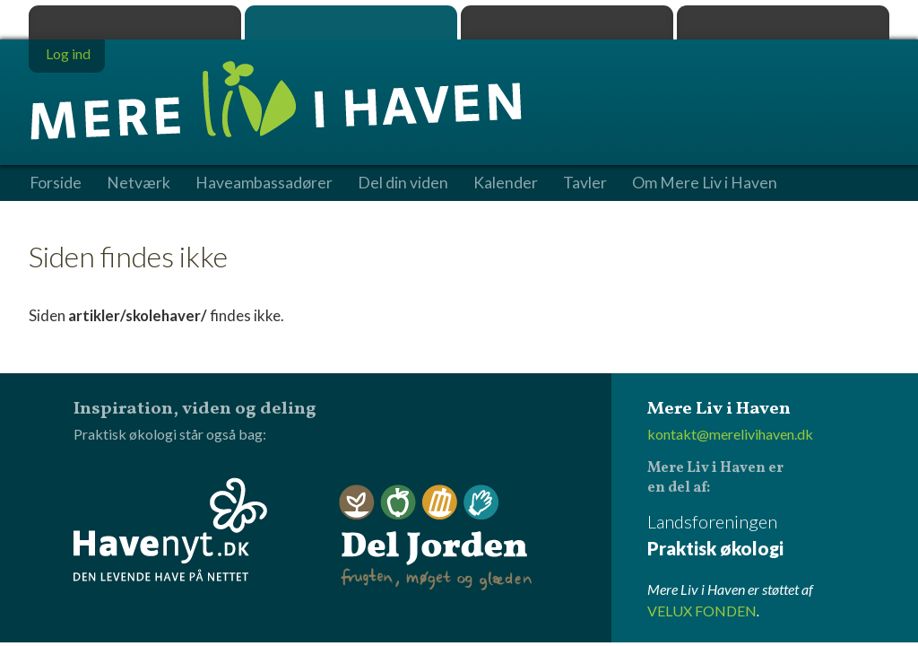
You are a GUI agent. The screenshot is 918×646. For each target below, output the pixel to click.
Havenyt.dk (783, 22)
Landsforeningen (768, 536)
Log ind (68, 53)
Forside (56, 183)
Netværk (138, 183)
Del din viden (403, 183)
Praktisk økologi (135, 22)
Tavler (585, 183)
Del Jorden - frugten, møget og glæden (436, 537)
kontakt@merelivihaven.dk (730, 433)
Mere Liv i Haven (351, 22)
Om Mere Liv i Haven (704, 183)
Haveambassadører (264, 183)
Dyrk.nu (567, 22)
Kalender (505, 183)
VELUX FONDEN (702, 610)
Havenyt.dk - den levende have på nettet (170, 529)
